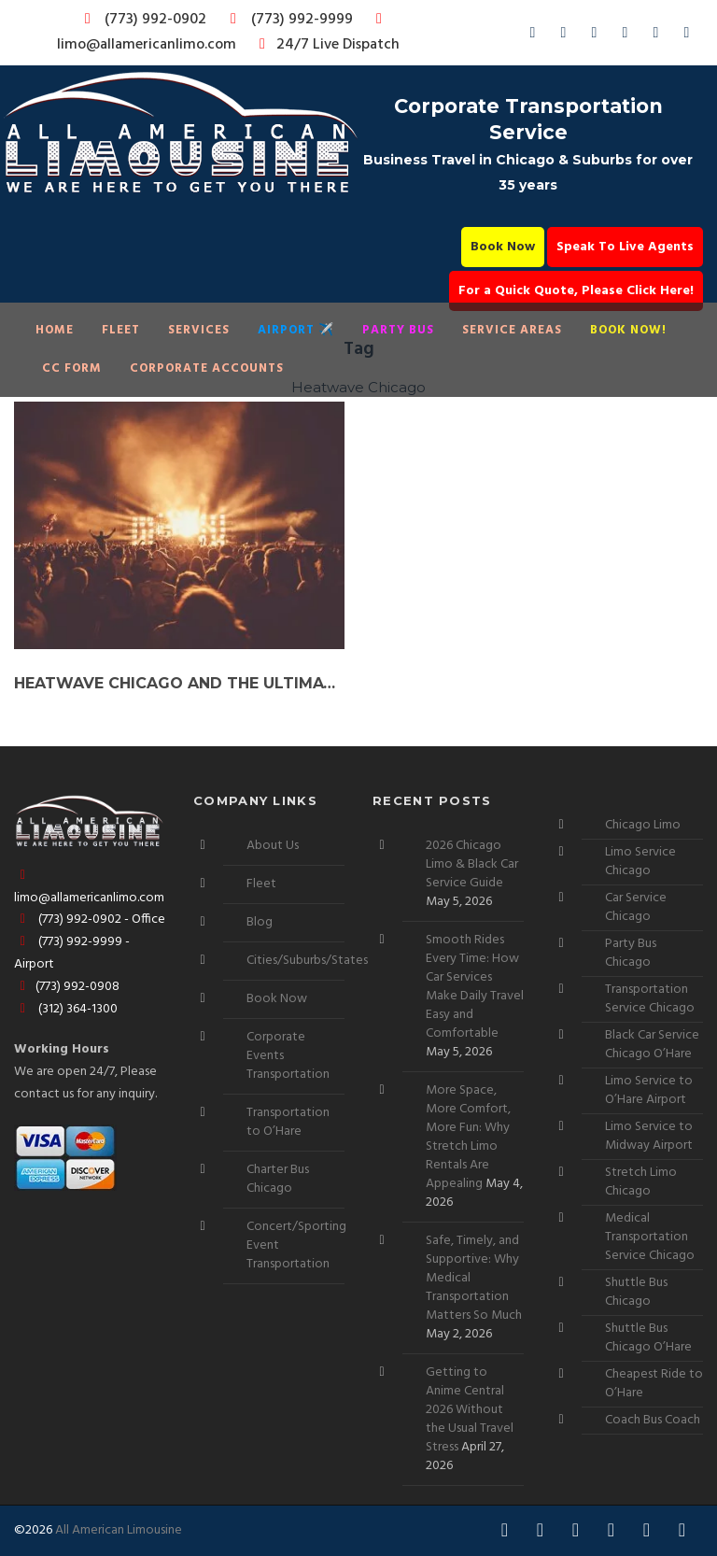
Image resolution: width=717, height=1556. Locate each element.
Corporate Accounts (207, 368)
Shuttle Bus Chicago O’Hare (648, 1338)
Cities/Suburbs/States (307, 960)
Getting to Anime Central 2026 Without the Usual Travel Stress (469, 1410)
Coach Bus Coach (652, 1420)
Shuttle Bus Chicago (636, 1292)
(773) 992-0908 (67, 986)
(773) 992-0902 (141, 19)
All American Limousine (118, 1530)
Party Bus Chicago (630, 953)
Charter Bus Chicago (277, 1179)
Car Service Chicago (636, 907)
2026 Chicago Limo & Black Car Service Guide (472, 864)
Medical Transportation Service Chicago (650, 1237)
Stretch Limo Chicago (641, 1182)
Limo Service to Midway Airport (649, 1136)
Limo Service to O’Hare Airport (649, 1090)
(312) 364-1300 (66, 1009)
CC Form (72, 368)
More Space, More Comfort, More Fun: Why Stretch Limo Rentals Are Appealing (468, 1137)
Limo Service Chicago (640, 862)
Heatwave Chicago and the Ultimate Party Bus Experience (179, 683)
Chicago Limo (643, 825)
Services (199, 330)
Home (54, 330)
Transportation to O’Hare (288, 1122)
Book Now (503, 247)
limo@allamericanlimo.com (222, 34)
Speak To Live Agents (625, 247)
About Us (272, 845)
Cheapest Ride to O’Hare (654, 1384)
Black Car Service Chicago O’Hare (652, 1045)
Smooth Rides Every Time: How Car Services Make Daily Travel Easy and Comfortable (475, 986)
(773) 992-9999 (286, 19)
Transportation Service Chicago (650, 999)
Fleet (121, 330)
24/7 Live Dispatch (326, 45)
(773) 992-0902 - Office (89, 919)
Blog (259, 922)
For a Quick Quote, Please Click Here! (576, 291)
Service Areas (512, 330)
